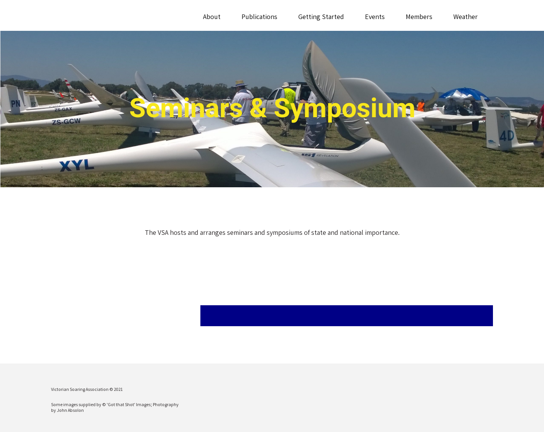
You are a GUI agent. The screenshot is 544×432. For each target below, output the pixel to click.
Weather (465, 16)
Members (419, 16)
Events (375, 16)
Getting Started (321, 16)
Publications (259, 16)
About (212, 16)
